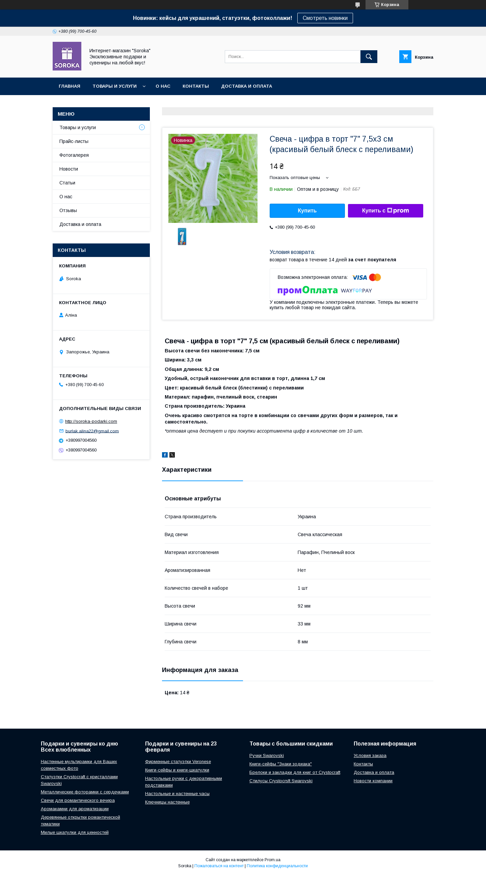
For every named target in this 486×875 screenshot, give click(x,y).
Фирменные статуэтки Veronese (178, 761)
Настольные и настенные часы (177, 793)
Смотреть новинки (325, 18)
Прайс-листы (73, 141)
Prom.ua (272, 859)
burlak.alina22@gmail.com (92, 430)
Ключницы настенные (167, 802)
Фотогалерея (74, 155)
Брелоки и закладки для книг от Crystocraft (294, 772)
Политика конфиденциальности (277, 866)
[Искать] (368, 56)
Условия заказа (370, 755)
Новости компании (373, 780)
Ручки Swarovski (266, 755)
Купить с (385, 211)
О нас (163, 86)
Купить (307, 210)
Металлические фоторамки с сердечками (85, 791)
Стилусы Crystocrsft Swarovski (281, 780)
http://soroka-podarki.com (91, 421)
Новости (68, 169)
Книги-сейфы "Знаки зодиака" (280, 763)
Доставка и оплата (246, 86)
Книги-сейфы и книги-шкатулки (177, 769)
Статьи (67, 182)
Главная (69, 86)
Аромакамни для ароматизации (75, 808)
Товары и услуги (114, 86)
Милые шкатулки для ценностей (75, 832)
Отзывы (68, 210)
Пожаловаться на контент (219, 866)
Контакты (196, 86)
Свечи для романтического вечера (78, 800)
